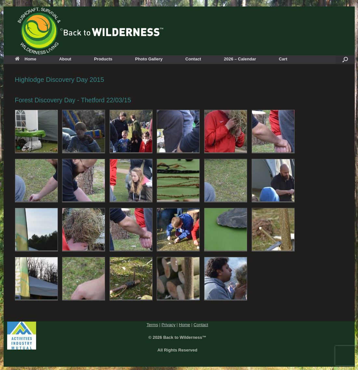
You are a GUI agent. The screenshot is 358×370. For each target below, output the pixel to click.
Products (103, 59)
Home (25, 59)
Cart (283, 59)
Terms (152, 324)
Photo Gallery (149, 59)
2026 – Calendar (240, 59)
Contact (193, 59)
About (65, 59)
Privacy (169, 324)
